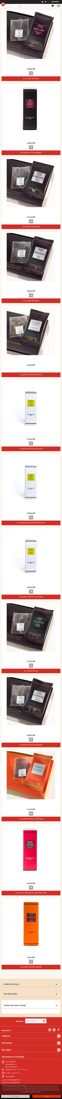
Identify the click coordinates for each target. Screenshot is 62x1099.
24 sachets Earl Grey (31, 79)
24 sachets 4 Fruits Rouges (31, 153)
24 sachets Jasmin (31, 671)
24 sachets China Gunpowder (31, 745)
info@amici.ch (15, 1073)
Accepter (46, 1096)
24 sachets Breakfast (31, 301)
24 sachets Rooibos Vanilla (31, 967)
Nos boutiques (10, 994)
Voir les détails (15, 1096)
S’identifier (55, 2)
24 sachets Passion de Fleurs (31, 375)
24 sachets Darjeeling (31, 227)
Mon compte (6, 1050)
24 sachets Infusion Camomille (31, 597)
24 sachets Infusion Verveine (31, 449)
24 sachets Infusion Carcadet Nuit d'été (31, 893)
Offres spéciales (11, 984)
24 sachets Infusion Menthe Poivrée (31, 523)
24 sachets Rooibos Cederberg (31, 819)
